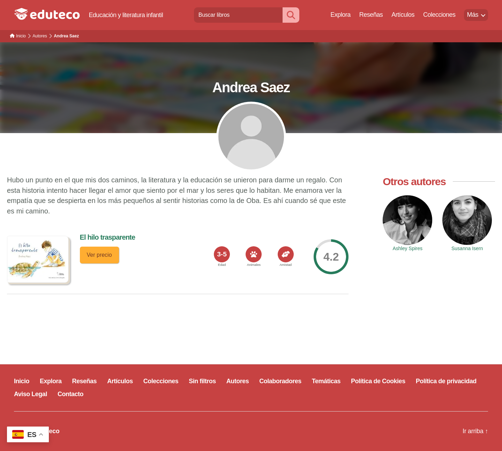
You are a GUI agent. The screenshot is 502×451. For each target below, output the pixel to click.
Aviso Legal (30, 394)
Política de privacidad (446, 381)
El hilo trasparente (107, 237)
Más (472, 14)
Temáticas (326, 381)
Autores (237, 381)
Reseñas (371, 14)
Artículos (402, 14)
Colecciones (439, 14)
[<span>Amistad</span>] (286, 254)
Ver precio (99, 255)
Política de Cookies (378, 381)
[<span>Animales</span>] (254, 254)
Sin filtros (202, 381)
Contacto (70, 394)
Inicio (21, 381)
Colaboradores (280, 381)
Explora (340, 14)
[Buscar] (291, 14)
